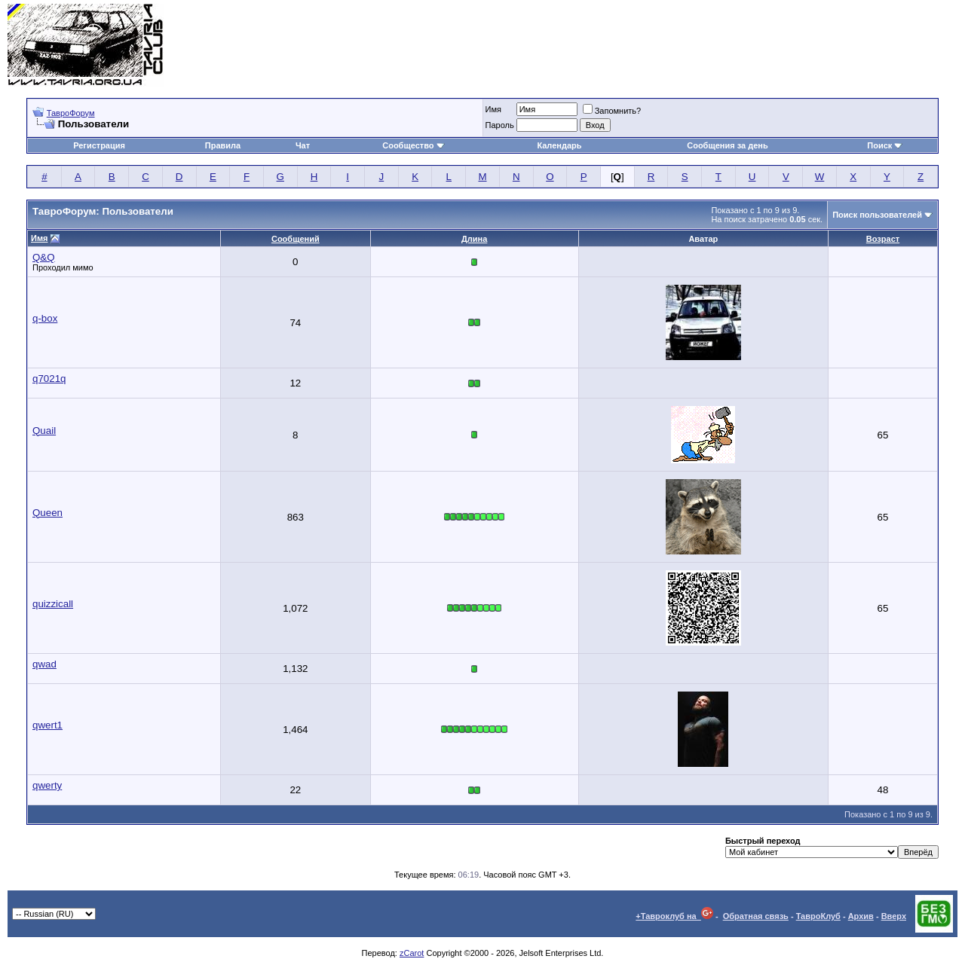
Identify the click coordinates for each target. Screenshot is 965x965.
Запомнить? (612, 110)
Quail (44, 430)
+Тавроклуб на (674, 916)
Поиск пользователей (877, 214)
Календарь (559, 145)
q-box (44, 318)
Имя (493, 109)
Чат (303, 145)
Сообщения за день (727, 145)
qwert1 (47, 725)
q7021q (49, 378)
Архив (861, 916)
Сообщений (295, 238)
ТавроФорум (71, 113)
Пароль (500, 125)
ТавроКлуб (818, 916)
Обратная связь (756, 916)
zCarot (412, 952)
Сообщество (413, 145)
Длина (474, 238)
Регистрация (99, 145)
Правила (222, 145)
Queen (47, 512)
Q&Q (43, 257)
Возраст (882, 238)
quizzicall (52, 603)
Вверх (893, 916)
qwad (44, 664)
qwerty (47, 785)
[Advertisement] (683, 45)
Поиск (884, 145)
